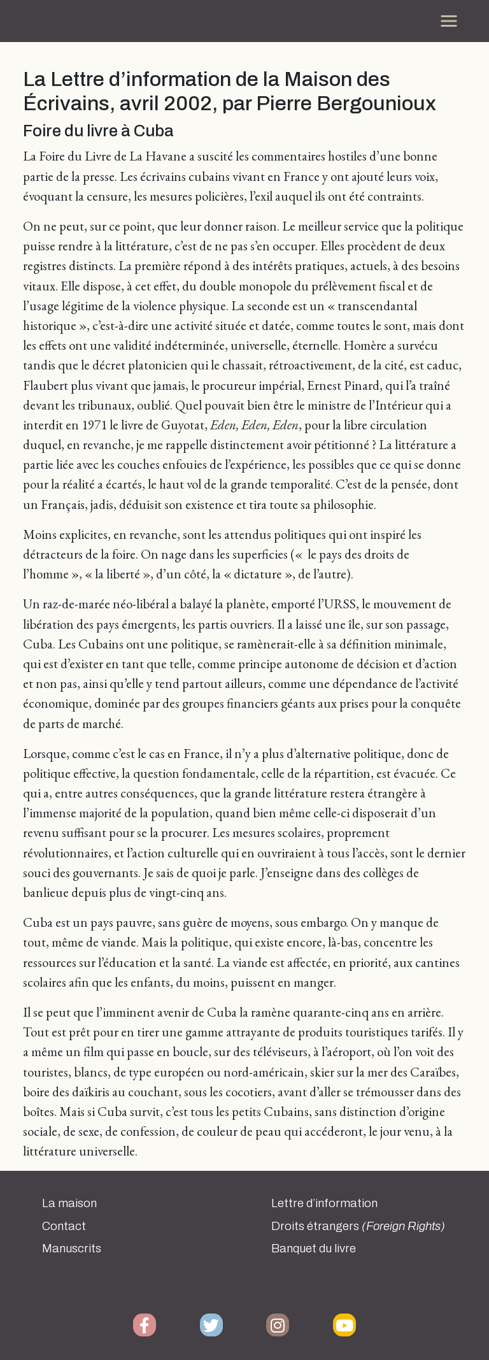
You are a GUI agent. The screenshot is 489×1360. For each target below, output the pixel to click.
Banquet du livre (313, 1248)
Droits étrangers (358, 1226)
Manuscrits (71, 1248)
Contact (64, 1226)
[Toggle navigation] (449, 21)
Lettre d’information (324, 1203)
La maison (69, 1203)
